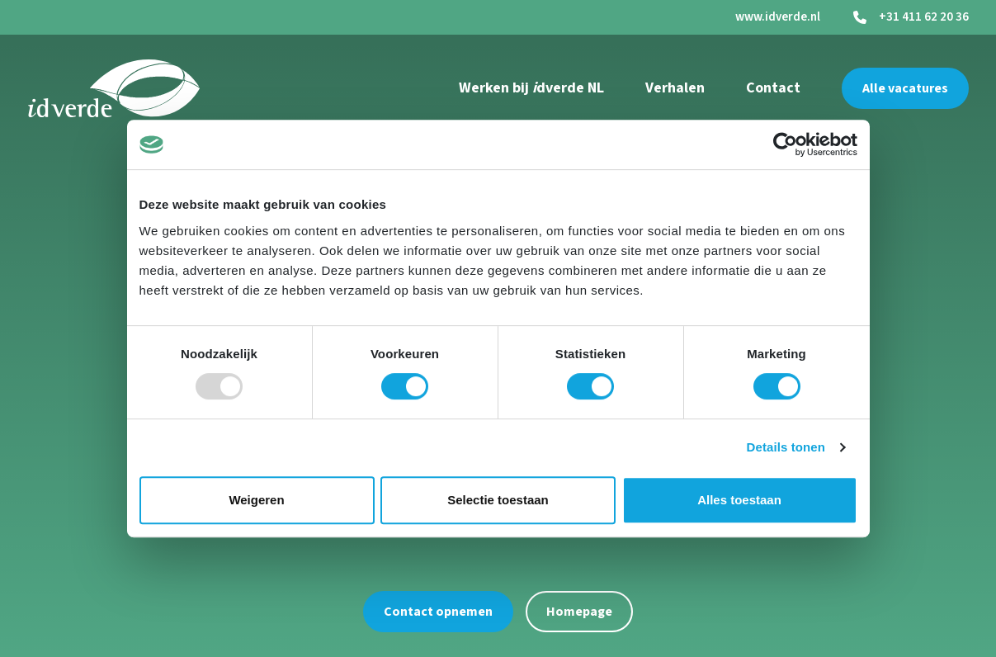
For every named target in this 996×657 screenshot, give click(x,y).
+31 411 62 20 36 (924, 17)
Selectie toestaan (498, 500)
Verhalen (675, 88)
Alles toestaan (739, 500)
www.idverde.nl (777, 17)
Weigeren (256, 500)
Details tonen (786, 447)
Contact (773, 88)
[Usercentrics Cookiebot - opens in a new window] (785, 144)
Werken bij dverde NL (531, 88)
